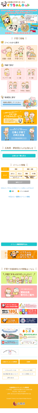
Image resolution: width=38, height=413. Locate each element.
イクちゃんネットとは (10, 374)
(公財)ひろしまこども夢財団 (9, 365)
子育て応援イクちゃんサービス (19, 117)
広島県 (28, 365)
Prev (1, 23)
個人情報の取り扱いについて (10, 378)
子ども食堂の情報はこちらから (15, 257)
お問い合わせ (10, 382)
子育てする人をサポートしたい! (19, 280)
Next (37, 23)
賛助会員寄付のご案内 (19, 295)
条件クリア (19, 184)
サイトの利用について (27, 378)
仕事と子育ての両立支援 (19, 135)
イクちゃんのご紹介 (27, 374)
